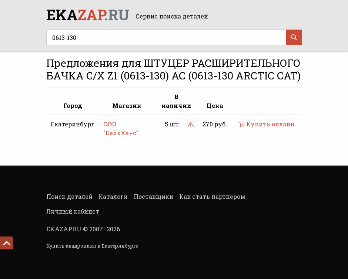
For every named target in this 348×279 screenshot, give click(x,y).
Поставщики (153, 196)
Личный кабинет (72, 211)
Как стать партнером (212, 196)
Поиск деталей (69, 196)
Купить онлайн (266, 124)
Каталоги (113, 196)
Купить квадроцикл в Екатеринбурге (92, 246)
